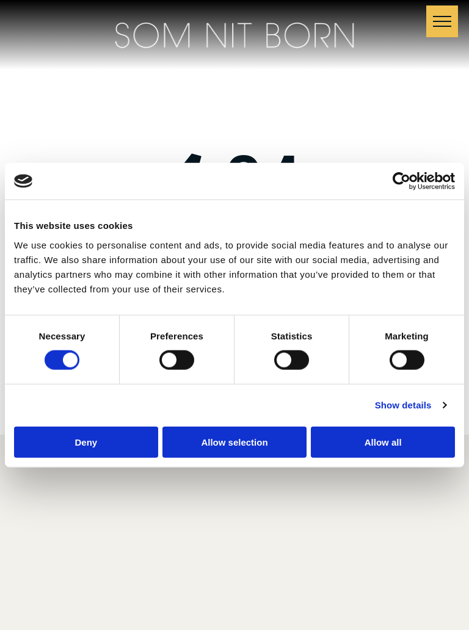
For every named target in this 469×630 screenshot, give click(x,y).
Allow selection (234, 441)
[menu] (442, 21)
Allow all (383, 441)
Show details (403, 405)
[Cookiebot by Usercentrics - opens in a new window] (401, 181)
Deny (86, 441)
